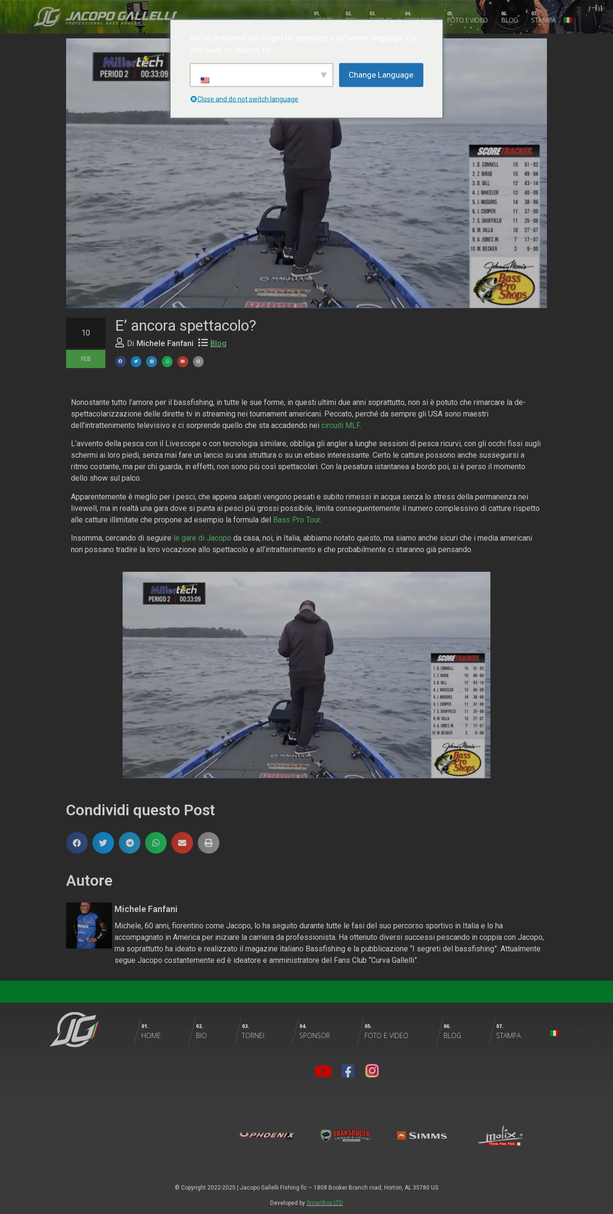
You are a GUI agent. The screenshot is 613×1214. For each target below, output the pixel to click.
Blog (218, 343)
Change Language (381, 74)
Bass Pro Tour (296, 519)
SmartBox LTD (324, 1203)
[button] (120, 361)
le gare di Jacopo (202, 538)
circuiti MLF (340, 425)
